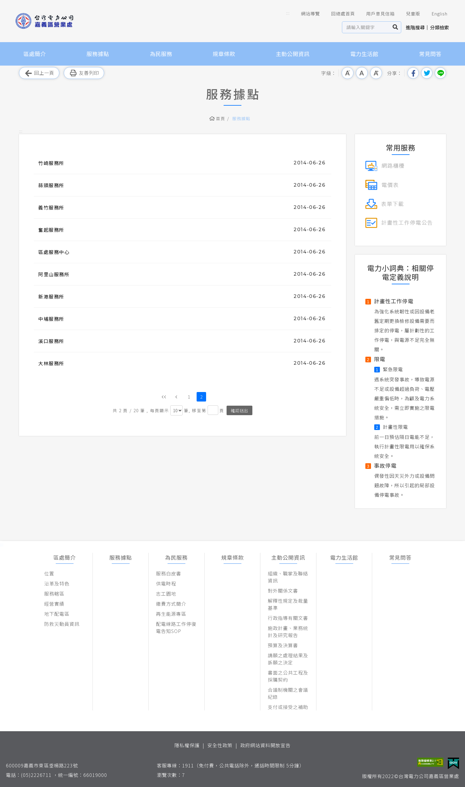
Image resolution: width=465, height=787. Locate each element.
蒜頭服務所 (51, 185)
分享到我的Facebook (413, 73)
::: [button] (288, 12)
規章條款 (224, 54)
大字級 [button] (376, 73)
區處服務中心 (54, 252)
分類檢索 (439, 27)
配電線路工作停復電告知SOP (176, 627)
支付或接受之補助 (288, 706)
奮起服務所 (51, 229)
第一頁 (164, 397)
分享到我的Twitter (426, 73)
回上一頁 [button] (39, 73)
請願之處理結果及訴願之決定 (288, 659)
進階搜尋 (415, 27)
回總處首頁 (339, 13)
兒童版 (409, 13)
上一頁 (176, 397)
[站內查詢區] (366, 27)
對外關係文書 (283, 590)
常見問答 (430, 54)
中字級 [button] (362, 73)
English (435, 13)
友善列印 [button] (84, 73)
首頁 (220, 118)
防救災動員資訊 (61, 623)
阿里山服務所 (54, 274)
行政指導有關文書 (288, 617)
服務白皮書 (168, 573)
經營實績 (54, 603)
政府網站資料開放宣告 (265, 745)
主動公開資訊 (293, 54)
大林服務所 (51, 363)
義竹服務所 (51, 207)
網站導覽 (306, 13)
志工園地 (166, 593)
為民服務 (161, 54)
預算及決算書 (283, 645)
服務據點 (98, 54)
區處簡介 (34, 54)
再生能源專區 (171, 613)
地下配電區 (56, 613)
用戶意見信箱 (376, 13)
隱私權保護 (187, 745)
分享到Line (440, 73)
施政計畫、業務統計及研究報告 (288, 631)
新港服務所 (51, 296)
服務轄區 (54, 593)
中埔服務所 (51, 318)
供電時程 (166, 583)
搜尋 (395, 27)
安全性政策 (219, 745)
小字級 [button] (347, 73)
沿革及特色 (56, 583)
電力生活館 (364, 54)
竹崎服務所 (51, 162)
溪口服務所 (51, 341)
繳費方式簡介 (171, 603)
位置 (49, 573)
